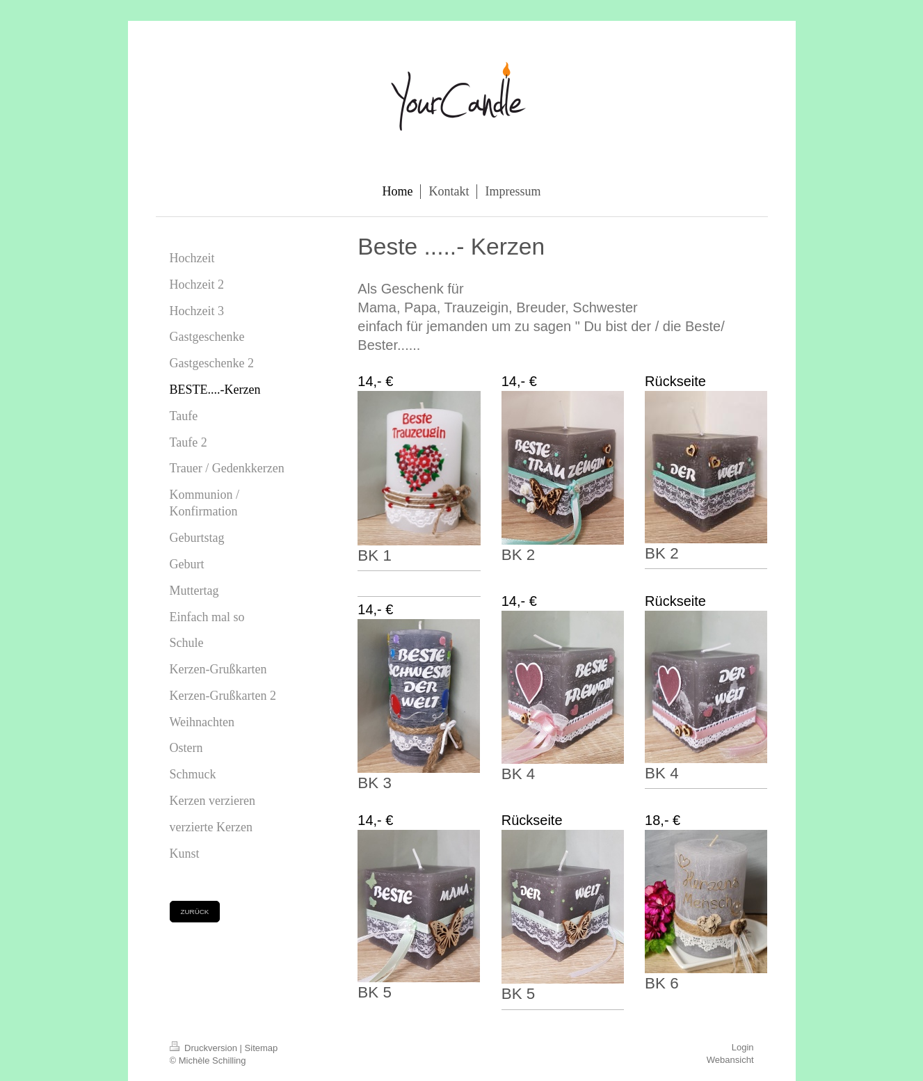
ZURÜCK (195, 911)
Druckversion (205, 1048)
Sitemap (261, 1048)
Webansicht (730, 1060)
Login (743, 1047)
